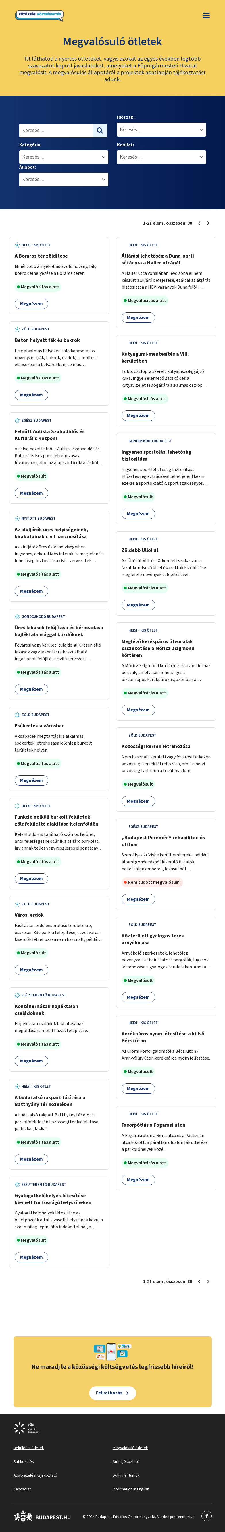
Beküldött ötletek (29, 1448)
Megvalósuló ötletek (130, 1448)
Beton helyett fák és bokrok (47, 340)
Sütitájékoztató (126, 1462)
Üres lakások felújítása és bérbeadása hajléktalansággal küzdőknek (59, 631)
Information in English (131, 1489)
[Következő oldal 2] (208, 223)
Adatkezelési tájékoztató (35, 1475)
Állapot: (27, 167)
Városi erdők (29, 915)
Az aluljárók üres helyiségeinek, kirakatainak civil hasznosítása (51, 533)
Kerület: (125, 145)
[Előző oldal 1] (199, 223)
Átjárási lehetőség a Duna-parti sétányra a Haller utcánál (158, 259)
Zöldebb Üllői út (140, 550)
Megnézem (31, 304)
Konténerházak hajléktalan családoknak (46, 1010)
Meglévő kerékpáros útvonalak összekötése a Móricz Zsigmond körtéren (158, 648)
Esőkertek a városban (40, 725)
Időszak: (125, 117)
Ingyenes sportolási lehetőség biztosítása (156, 456)
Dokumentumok (126, 1475)
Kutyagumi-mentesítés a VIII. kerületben (155, 358)
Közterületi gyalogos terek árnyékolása (153, 939)
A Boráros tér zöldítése (41, 256)
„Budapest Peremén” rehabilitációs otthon (163, 841)
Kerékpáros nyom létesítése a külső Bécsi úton (163, 1037)
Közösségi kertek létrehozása (156, 746)
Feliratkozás (109, 1393)
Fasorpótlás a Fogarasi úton (153, 1125)
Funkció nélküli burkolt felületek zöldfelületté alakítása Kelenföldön (56, 820)
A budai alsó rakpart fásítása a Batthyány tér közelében (50, 1101)
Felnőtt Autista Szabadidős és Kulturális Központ (49, 435)
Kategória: (30, 145)
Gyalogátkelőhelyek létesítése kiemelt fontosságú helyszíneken (53, 1199)
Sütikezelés (24, 1461)
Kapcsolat (22, 1489)
